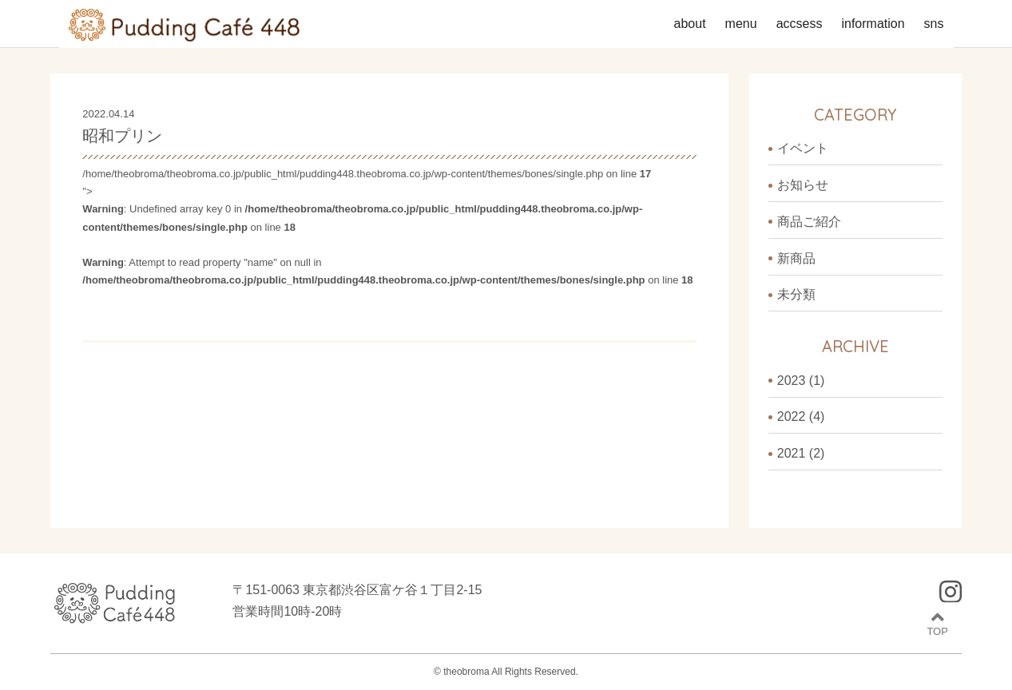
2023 (791, 380)
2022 (791, 416)
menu (741, 23)
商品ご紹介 (809, 221)
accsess (799, 23)
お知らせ (802, 185)
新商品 (796, 258)
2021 (791, 453)
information (872, 23)
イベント (802, 148)
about (690, 23)
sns (934, 23)
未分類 (796, 294)
